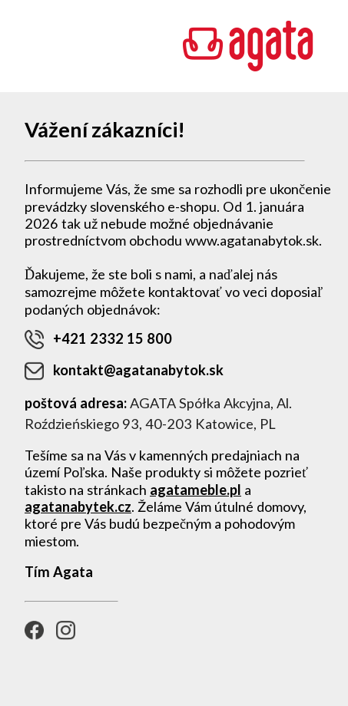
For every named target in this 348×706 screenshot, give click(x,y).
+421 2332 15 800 (98, 339)
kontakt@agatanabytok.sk (124, 371)
